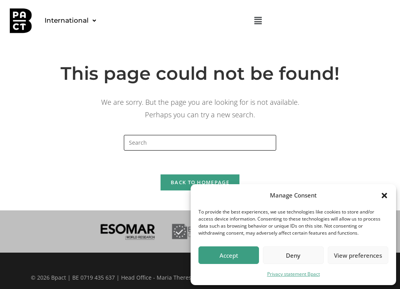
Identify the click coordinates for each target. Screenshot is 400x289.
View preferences (358, 255)
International (70, 20)
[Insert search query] (200, 143)
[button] (384, 195)
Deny (293, 255)
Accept (229, 255)
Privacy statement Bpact (293, 274)
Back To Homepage (200, 182)
